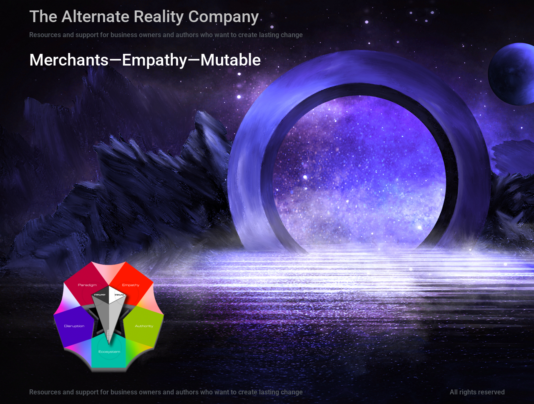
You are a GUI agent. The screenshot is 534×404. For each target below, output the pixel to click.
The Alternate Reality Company (144, 16)
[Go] (109, 347)
